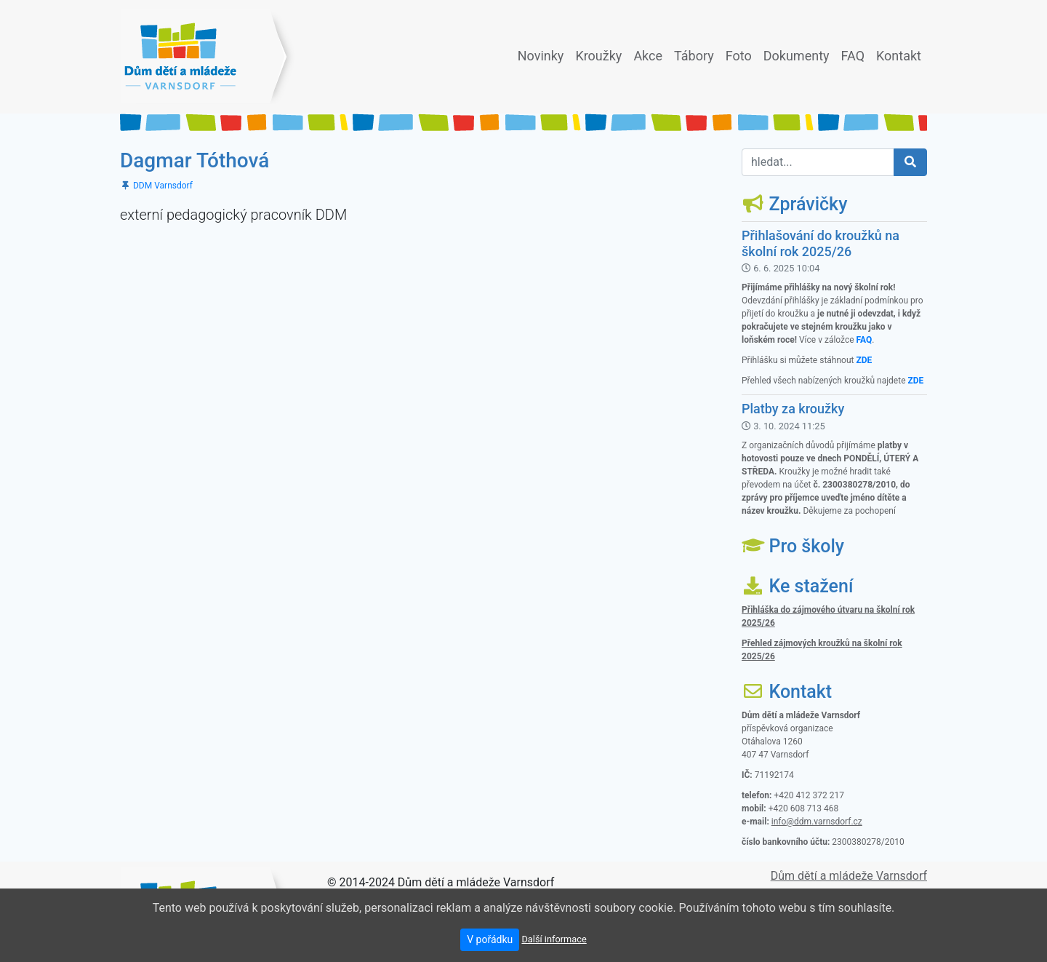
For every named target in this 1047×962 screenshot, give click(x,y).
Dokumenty (799, 54)
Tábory (697, 54)
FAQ (855, 54)
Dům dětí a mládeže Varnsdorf (849, 876)
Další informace (553, 939)
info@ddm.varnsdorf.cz (816, 821)
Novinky (544, 54)
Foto (742, 54)
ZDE (864, 360)
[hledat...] (818, 162)
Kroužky (601, 54)
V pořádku (490, 939)
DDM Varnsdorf (163, 185)
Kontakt (901, 54)
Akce (650, 54)
